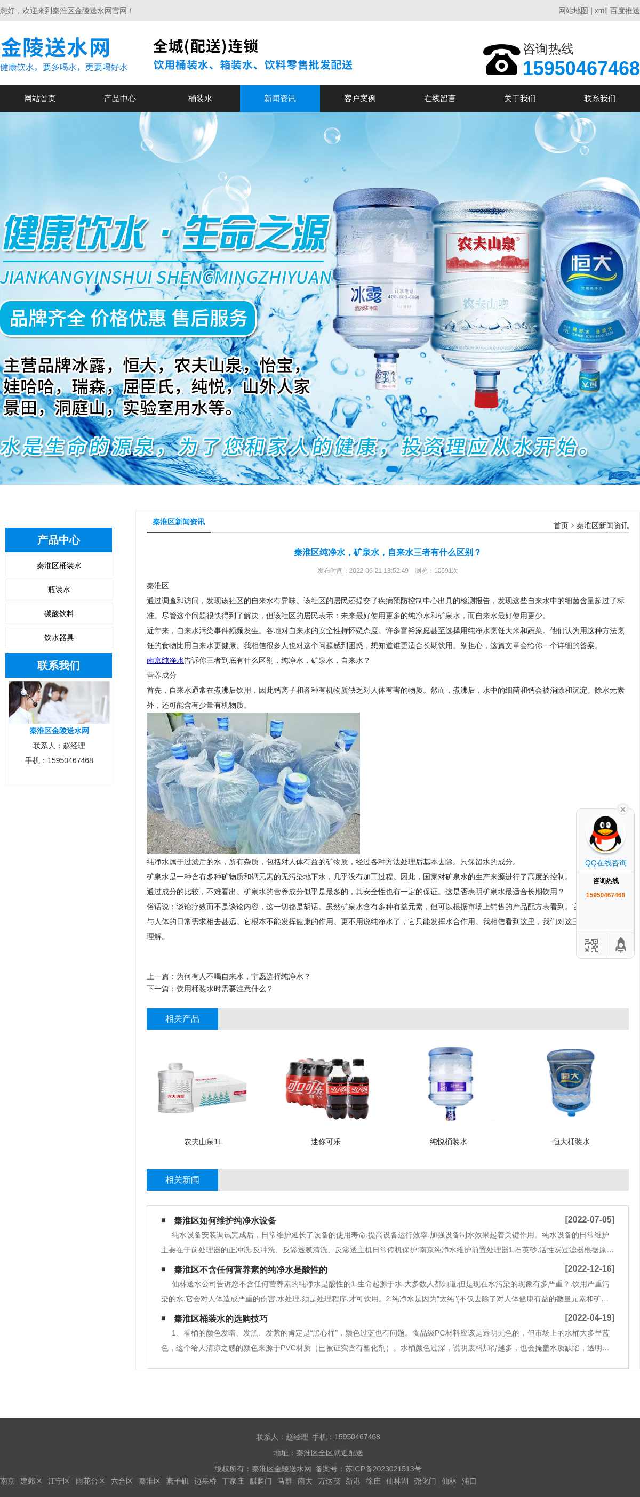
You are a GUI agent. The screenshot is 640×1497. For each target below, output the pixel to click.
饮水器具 (59, 637)
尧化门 (425, 1481)
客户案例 (360, 98)
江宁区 (59, 1481)
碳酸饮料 (59, 613)
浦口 (469, 1481)
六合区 (122, 1481)
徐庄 (373, 1481)
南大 (305, 1481)
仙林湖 (397, 1481)
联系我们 (600, 98)
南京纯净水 (165, 660)
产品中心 (120, 98)
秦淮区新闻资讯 (603, 526)
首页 (561, 526)
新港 (353, 1481)
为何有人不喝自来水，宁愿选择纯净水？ (244, 976)
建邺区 (31, 1481)
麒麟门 (261, 1481)
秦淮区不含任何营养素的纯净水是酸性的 (250, 1269)
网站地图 (573, 10)
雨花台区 (91, 1481)
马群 (284, 1481)
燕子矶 (177, 1481)
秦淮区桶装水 (59, 565)
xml (600, 10)
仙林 (449, 1481)
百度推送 (625, 10)
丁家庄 (233, 1481)
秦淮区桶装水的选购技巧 (221, 1318)
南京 (7, 1481)
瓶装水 (59, 589)
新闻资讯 (280, 98)
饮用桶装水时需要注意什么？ (225, 988)
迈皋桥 (205, 1481)
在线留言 (440, 98)
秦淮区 (150, 1481)
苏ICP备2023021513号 (383, 1468)
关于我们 (520, 98)
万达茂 (329, 1481)
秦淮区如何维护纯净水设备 (225, 1220)
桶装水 (200, 98)
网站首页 (40, 98)
